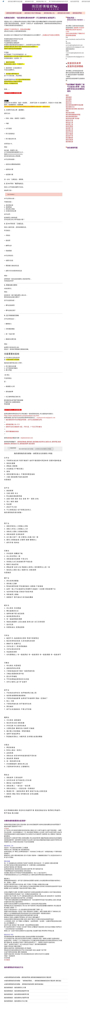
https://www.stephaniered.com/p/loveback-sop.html (21, 415)
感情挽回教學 (24, 443)
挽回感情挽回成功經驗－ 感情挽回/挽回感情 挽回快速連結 (24, 984)
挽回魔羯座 (69, 138)
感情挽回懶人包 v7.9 (13, 424)
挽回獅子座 (69, 128)
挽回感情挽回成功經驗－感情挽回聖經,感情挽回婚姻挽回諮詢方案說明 (28, 977)
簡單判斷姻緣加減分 (12, 431)
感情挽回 (10, 438)
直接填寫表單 (74, 63)
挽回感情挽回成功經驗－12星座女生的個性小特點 (35, 449)
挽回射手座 (69, 136)
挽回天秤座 (69, 132)
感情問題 (55, 441)
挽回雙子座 (69, 124)
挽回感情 (32, 443)
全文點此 (6, 828)
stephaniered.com (27, 438)
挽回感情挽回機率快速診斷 (74, 105)
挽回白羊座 (69, 120)
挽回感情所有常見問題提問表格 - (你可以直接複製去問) (24, 419)
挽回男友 (42, 441)
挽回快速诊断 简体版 (72, 118)
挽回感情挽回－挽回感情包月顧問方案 (16, 997)
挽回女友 (48, 441)
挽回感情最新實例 (71, 116)
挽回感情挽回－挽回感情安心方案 (15, 987)
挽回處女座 (69, 130)
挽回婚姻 (36, 441)
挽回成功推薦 (70, 112)
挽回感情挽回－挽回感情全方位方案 (16, 1001)
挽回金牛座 (69, 122)
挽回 (67, 95)
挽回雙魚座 (69, 141)
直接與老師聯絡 (75, 66)
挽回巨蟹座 (69, 126)
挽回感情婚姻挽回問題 (73, 114)
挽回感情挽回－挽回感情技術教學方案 (16, 994)
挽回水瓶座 (69, 139)
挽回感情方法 (70, 107)
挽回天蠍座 (69, 134)
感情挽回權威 (21, 441)
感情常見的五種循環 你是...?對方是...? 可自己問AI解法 (24, 426)
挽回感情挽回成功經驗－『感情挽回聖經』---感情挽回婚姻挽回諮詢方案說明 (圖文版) (33, 980)
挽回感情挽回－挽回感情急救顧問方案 (16, 991)
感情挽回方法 (14, 443)
